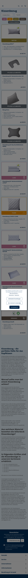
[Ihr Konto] (22, 6)
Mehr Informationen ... (14, 293)
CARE (4, 19)
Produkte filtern (7, 15)
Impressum (17, 295)
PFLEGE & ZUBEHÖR (14, 22)
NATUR (16, 19)
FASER (9, 19)
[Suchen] (18, 6)
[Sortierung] (21, 14)
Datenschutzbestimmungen (17, 545)
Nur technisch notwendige (14, 303)
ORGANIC (22, 19)
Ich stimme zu (14, 307)
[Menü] (2, 6)
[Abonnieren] (22, 540)
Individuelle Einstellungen (14, 298)
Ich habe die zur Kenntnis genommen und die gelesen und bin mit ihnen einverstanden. (14, 547)
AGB (22, 546)
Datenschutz (11, 295)
